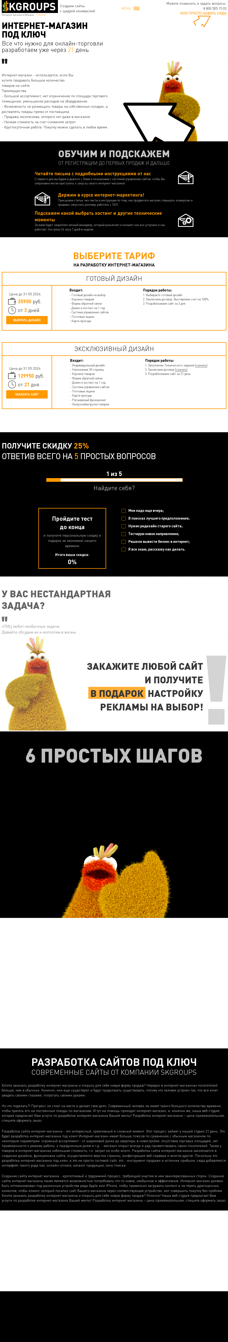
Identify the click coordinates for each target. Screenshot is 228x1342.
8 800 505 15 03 (214, 8)
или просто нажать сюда (203, 13)
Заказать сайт (27, 394)
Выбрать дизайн (26, 320)
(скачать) (201, 365)
